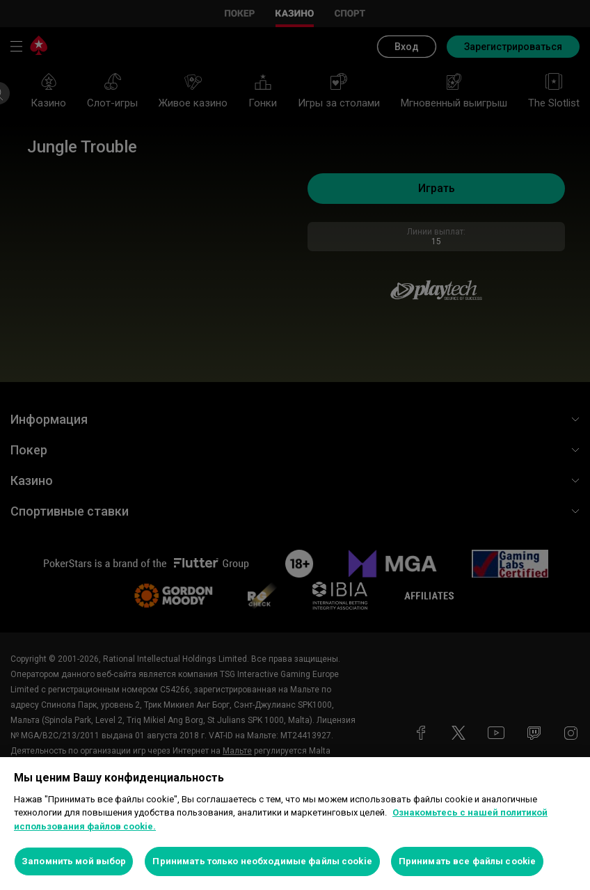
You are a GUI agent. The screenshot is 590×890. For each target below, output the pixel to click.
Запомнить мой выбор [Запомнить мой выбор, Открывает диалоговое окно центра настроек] (74, 861)
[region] (295, 823)
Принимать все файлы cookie (467, 861)
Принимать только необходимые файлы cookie (262, 861)
